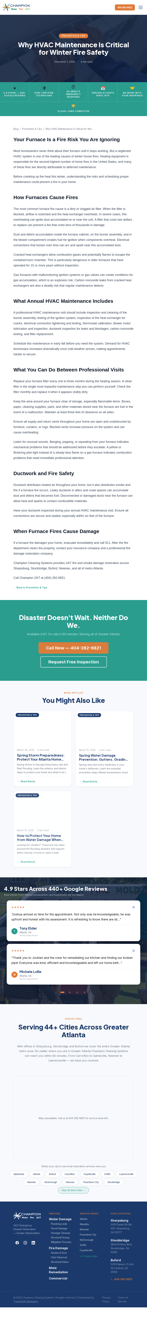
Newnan (84, 1241)
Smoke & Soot (59, 1264)
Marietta (84, 1235)
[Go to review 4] (84, 1004)
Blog (16, 140)
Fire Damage (58, 1259)
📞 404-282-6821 (121, 1291)
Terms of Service (123, 1311)
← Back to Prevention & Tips (30, 599)
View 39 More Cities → (73, 1202)
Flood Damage (59, 1240)
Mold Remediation (58, 1282)
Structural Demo (60, 1273)
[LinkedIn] (33, 1254)
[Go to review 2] (70, 1004)
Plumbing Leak (59, 1235)
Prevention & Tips (32, 140)
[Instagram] (25, 1254)
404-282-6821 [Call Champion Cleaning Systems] (125, 7)
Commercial (58, 1290)
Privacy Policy (106, 1311)
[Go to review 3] (77, 1004)
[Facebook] (17, 1254)
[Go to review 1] (62, 1004)
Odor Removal (59, 1268)
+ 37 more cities (89, 1267)
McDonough (87, 1251)
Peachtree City (88, 1246)
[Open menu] (140, 7)
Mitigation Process (61, 1253)
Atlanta (83, 1230)
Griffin (83, 1256)
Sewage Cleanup (60, 1244)
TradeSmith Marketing (25, 1313)
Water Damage (60, 1230)
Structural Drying (60, 1249)
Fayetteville (86, 1261)
